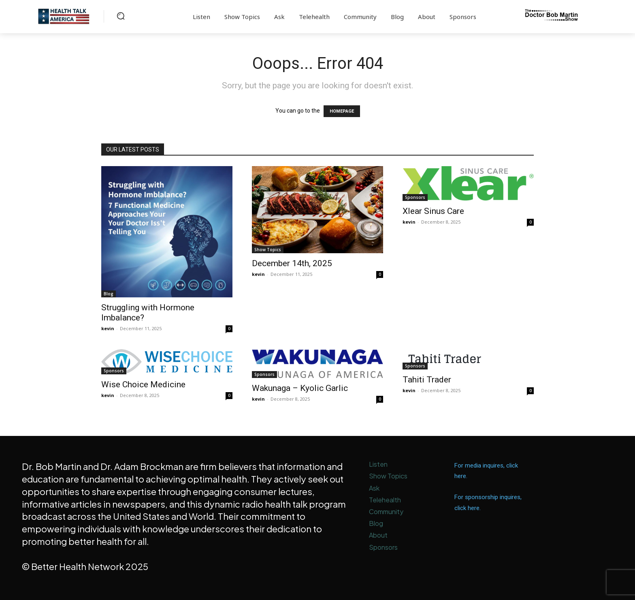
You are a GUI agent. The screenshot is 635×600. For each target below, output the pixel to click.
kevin (107, 328)
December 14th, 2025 (292, 263)
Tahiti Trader (427, 379)
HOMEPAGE (342, 111)
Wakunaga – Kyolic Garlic (300, 388)
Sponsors (415, 197)
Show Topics (267, 249)
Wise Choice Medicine (143, 384)
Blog (108, 294)
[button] (120, 15)
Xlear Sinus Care (433, 211)
